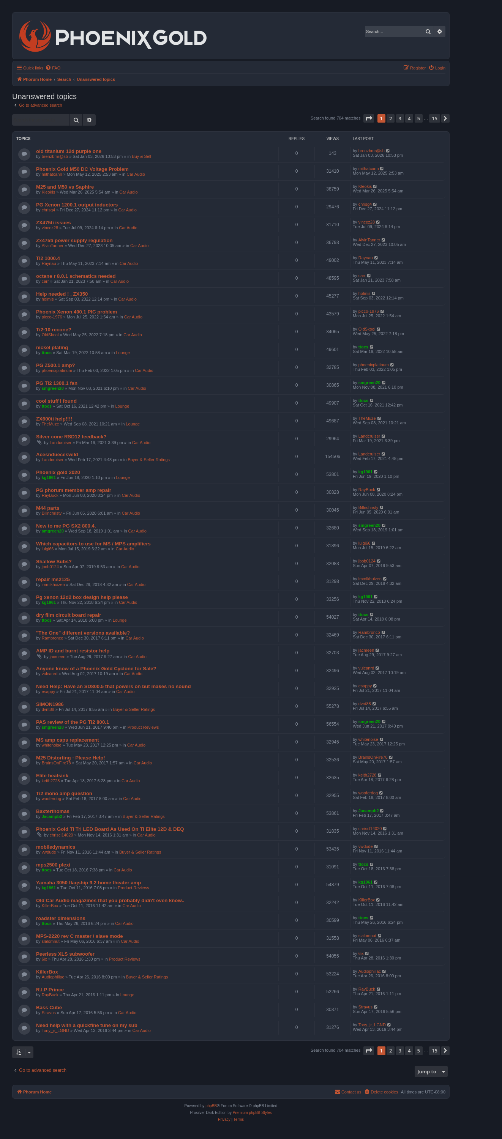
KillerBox (50, 905)
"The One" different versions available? (83, 633)
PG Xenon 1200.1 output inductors (77, 205)
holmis (48, 299)
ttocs (47, 352)
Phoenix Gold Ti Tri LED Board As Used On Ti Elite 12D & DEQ (110, 829)
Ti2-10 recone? (53, 329)
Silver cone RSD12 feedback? (71, 437)
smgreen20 (53, 388)
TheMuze (50, 424)
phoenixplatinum (57, 370)
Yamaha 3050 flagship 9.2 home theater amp (88, 882)
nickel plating (52, 347)
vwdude (49, 852)
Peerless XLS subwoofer (65, 954)
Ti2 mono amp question (64, 793)
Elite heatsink (52, 775)
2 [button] (390, 118)
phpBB (211, 1106)
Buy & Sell (141, 156)
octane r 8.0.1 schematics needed (76, 276)
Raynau (49, 263)
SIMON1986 (50, 704)
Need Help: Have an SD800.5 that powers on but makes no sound (113, 686)
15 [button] (434, 118)
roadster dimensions (60, 918)
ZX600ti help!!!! (54, 419)
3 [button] (400, 118)
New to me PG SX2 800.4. (66, 526)
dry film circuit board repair (68, 615)
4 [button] (409, 118)
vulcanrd (50, 673)
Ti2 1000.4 (48, 258)
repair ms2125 (53, 579)
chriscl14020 (61, 835)
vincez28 (50, 227)
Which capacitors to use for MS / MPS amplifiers (93, 544)
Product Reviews (143, 727)
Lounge (123, 352)
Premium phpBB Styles (252, 1113)
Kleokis (48, 192)
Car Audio (136, 174)
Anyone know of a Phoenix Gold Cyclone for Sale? (96, 668)
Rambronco (52, 638)
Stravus (49, 1012)
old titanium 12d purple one (68, 151)
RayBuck (50, 495)
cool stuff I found (56, 401)
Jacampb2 (52, 816)
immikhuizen (53, 584)
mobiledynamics (55, 847)
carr (45, 281)
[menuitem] (52, 67)
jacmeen (58, 656)
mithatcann (52, 174)
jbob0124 (50, 566)
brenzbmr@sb (55, 156)
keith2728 (51, 780)
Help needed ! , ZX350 (62, 294)
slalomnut (51, 941)
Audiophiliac (53, 977)
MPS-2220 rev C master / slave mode (79, 936)
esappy (48, 691)
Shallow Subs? (54, 561)
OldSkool (50, 334)
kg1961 (49, 477)
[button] (368, 118)
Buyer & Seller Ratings (149, 459)
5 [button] (418, 118)
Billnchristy (52, 513)
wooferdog (51, 798)
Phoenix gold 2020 (58, 472)
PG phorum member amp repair (73, 490)
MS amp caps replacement (67, 740)
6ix (44, 959)
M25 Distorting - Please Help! (70, 758)
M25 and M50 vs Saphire (65, 187)
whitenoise (52, 745)
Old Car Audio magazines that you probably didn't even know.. (110, 900)
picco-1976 (52, 317)
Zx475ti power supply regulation (74, 240)
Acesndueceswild (57, 454)
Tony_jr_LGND (55, 1030)
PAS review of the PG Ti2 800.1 (72, 722)
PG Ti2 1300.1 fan (56, 383)
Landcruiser (60, 442)
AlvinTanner (52, 245)
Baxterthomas (52, 811)
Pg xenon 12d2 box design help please (82, 597)
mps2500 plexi (53, 865)
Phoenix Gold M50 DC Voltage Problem (82, 169)
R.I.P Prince (50, 989)
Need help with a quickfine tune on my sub (86, 1025)
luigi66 (48, 549)
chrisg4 (48, 210)
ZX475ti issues (53, 222)
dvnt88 (48, 709)
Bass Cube (49, 1007)
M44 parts (48, 508)
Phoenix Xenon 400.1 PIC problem (76, 312)
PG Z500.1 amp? (55, 365)
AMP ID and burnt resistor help (72, 651)
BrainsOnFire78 (56, 763)
